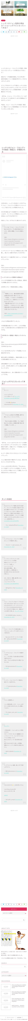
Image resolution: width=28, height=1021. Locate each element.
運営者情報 (19, 1017)
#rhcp (21, 611)
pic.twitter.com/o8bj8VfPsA (11, 583)
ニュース (3, 20)
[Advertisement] (14, 51)
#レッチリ (17, 396)
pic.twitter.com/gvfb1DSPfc (11, 521)
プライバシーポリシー (11, 1017)
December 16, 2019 (9, 617)
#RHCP (6, 795)
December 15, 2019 (18, 404)
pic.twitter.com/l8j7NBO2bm (11, 398)
